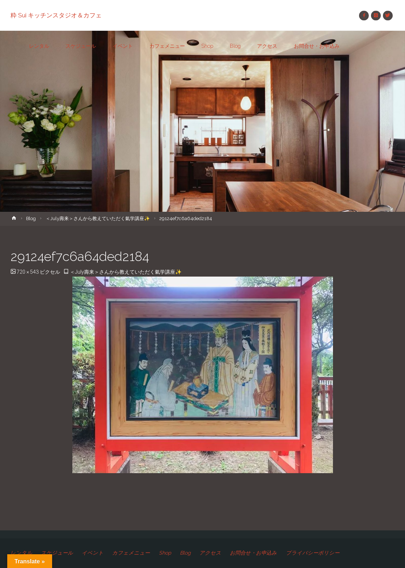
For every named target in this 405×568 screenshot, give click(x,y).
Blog (31, 218)
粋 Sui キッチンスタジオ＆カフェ (56, 15)
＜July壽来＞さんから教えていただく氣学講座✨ (98, 218)
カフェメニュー (131, 553)
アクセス (210, 553)
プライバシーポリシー (312, 553)
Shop (165, 553)
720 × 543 (28, 272)
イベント (93, 553)
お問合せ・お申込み (253, 553)
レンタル (21, 553)
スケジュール (57, 553)
